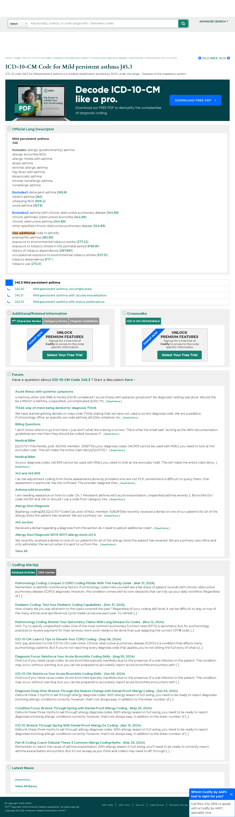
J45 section (24, 522)
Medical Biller (25, 440)
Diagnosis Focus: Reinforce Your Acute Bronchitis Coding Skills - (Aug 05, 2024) (75, 656)
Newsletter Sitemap (178, 805)
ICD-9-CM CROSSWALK (143, 321)
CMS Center (46, 572)
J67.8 (38, 205)
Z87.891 (66, 250)
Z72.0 (36, 264)
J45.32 (19, 302)
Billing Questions (28, 424)
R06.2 (40, 201)
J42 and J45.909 (27, 473)
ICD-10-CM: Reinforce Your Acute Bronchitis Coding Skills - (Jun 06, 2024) (70, 673)
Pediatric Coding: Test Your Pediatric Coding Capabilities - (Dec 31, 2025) (70, 605)
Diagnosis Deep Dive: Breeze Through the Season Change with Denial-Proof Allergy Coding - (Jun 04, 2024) (96, 691)
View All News (26, 786)
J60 (38, 197)
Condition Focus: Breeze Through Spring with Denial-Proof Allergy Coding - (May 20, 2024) (83, 708)
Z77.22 (82, 242)
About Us (140, 805)
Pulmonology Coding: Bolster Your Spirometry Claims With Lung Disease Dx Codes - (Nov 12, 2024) (89, 622)
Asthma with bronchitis (32, 489)
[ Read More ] (114, 401)
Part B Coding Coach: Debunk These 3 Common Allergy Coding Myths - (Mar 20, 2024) (80, 742)
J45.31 (19, 295)
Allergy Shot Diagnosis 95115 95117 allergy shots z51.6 (55, 535)
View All (21, 551)
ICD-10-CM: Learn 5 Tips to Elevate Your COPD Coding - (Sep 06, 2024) (68, 639)
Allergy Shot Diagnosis (32, 506)
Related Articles (23, 572)
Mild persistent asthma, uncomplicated (62, 289)
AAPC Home (124, 805)
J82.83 (48, 237)
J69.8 (62, 192)
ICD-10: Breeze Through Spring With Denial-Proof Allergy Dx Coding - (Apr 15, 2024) (78, 725)
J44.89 (112, 212)
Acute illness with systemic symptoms (44, 391)
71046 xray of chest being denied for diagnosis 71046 (55, 408)
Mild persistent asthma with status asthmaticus (69, 302)
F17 (48, 259)
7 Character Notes (26, 321)
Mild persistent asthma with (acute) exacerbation (69, 295)
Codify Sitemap (157, 805)
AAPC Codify (107, 805)
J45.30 (19, 289)
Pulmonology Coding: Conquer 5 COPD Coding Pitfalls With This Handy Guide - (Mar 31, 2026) (85, 583)
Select (14, 23)
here (129, 380)
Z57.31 (102, 255)
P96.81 (93, 246)
